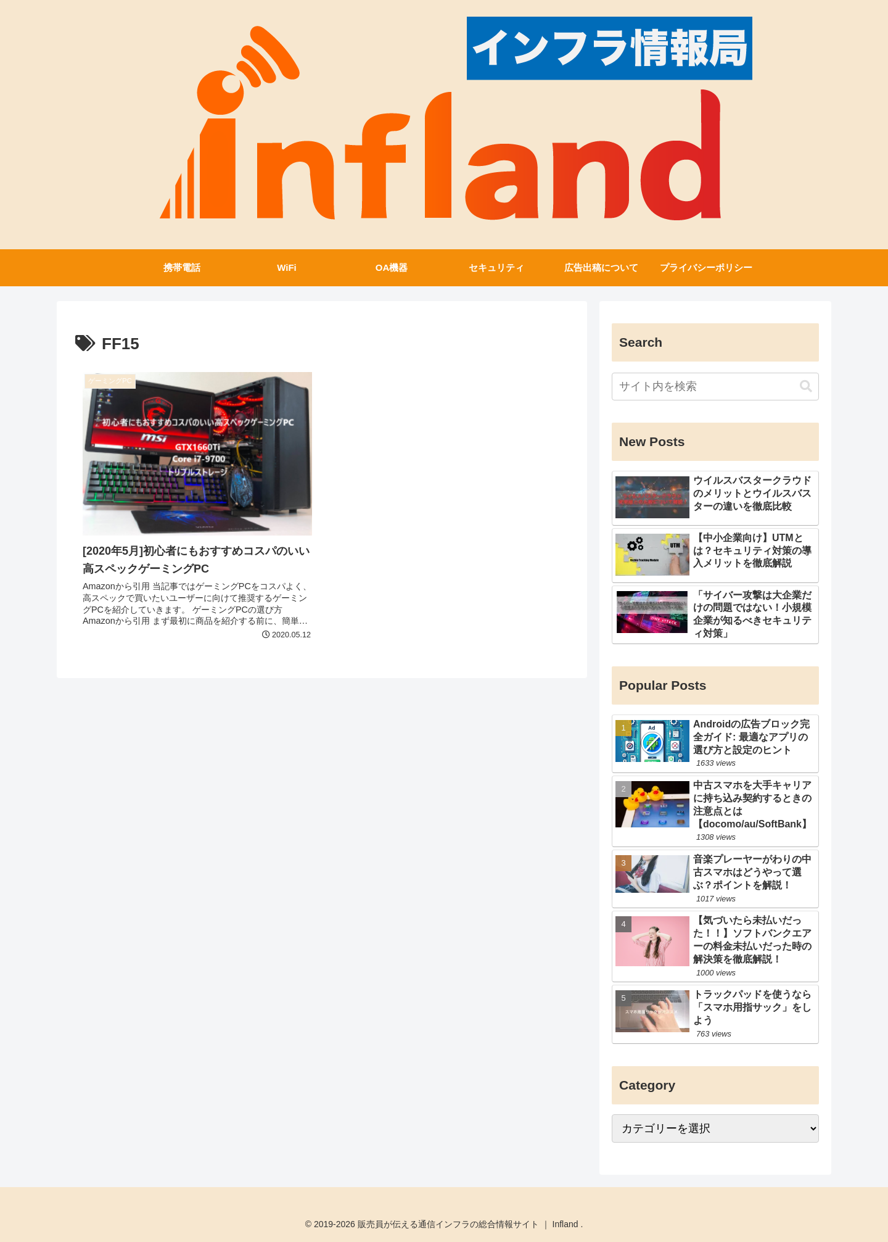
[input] (715, 386)
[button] (806, 386)
